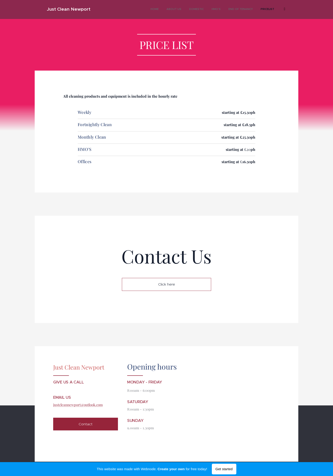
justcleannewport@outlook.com (78, 405)
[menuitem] (230, 9)
